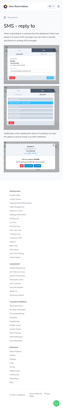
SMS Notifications (16, 337)
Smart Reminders (16, 341)
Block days (14, 246)
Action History (15, 257)
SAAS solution (15, 283)
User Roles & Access (17, 272)
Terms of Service (35, 394)
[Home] (15, 6)
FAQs (12, 363)
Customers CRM (16, 238)
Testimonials (14, 375)
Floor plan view (15, 230)
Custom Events (15, 199)
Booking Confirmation (18, 215)
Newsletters (14, 378)
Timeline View (15, 234)
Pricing (12, 367)
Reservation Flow (16, 306)
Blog (11, 382)
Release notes (15, 371)
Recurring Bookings (17, 313)
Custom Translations (17, 276)
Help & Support (15, 351)
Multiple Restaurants (17, 268)
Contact (12, 355)
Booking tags (15, 321)
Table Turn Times (16, 211)
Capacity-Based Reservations (21, 203)
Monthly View (15, 226)
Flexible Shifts (15, 195)
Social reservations (17, 295)
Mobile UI (13, 291)
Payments (13, 317)
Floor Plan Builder (16, 287)
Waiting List (14, 218)
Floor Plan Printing (17, 253)
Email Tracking (15, 333)
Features (13, 359)
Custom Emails (15, 329)
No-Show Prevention (17, 310)
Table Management (17, 207)
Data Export (14, 249)
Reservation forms (16, 280)
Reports (13, 242)
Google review (15, 325)
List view (13, 222)
